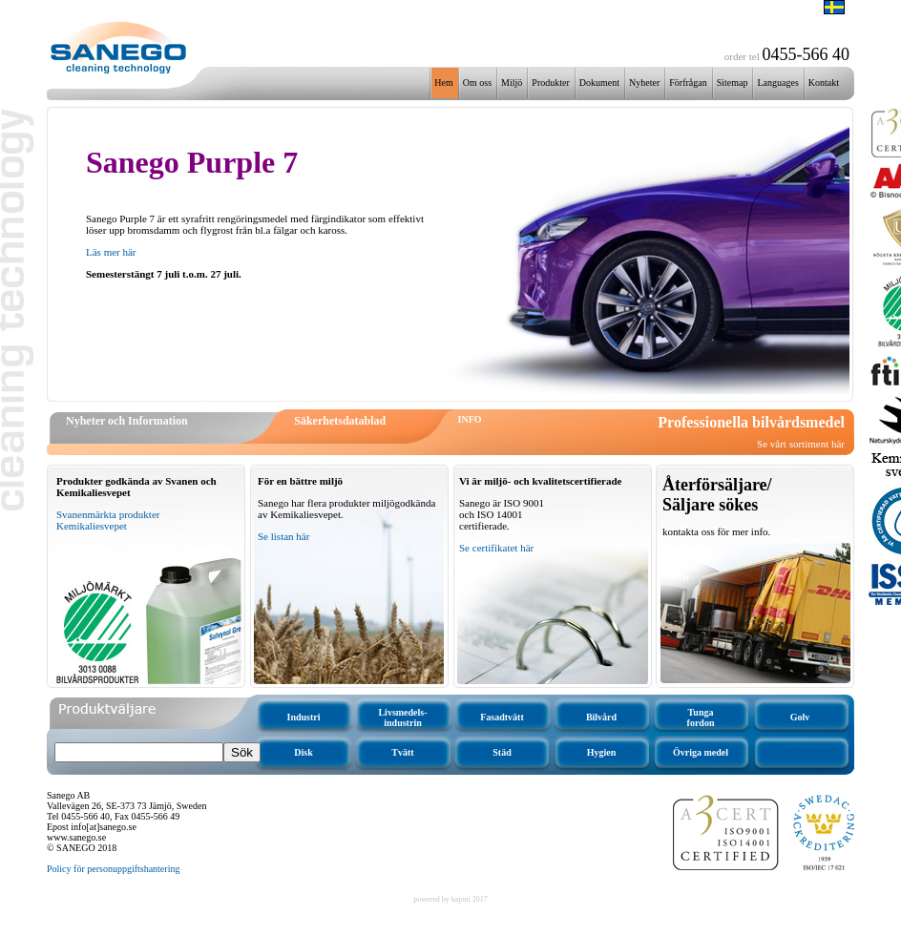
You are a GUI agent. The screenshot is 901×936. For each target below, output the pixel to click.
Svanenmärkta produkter (107, 514)
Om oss (477, 82)
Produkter (550, 82)
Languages (777, 82)
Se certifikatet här (496, 547)
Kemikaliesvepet (91, 525)
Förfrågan (687, 82)
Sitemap (732, 82)
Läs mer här (111, 252)
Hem (443, 82)
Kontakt (823, 82)
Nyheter (644, 82)
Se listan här (283, 536)
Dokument (599, 82)
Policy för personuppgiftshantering (113, 868)
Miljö (511, 82)
